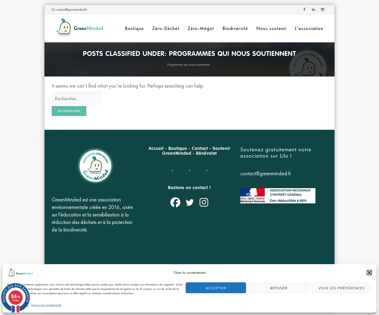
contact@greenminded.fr (71, 10)
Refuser (278, 287)
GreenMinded (176, 153)
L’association (309, 28)
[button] (369, 272)
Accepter (216, 287)
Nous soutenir (271, 28)
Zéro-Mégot (201, 28)
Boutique (134, 28)
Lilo (285, 155)
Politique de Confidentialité (46, 305)
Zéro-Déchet (165, 28)
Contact (200, 148)
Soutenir (221, 148)
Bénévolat (206, 153)
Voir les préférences (342, 287)
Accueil (156, 148)
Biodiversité (235, 28)
